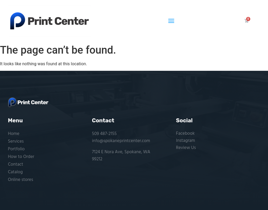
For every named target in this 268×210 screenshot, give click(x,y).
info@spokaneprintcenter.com (121, 140)
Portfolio (16, 149)
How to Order (21, 156)
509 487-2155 (104, 133)
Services (16, 141)
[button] (171, 21)
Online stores (20, 179)
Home (13, 133)
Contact (15, 164)
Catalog (15, 172)
